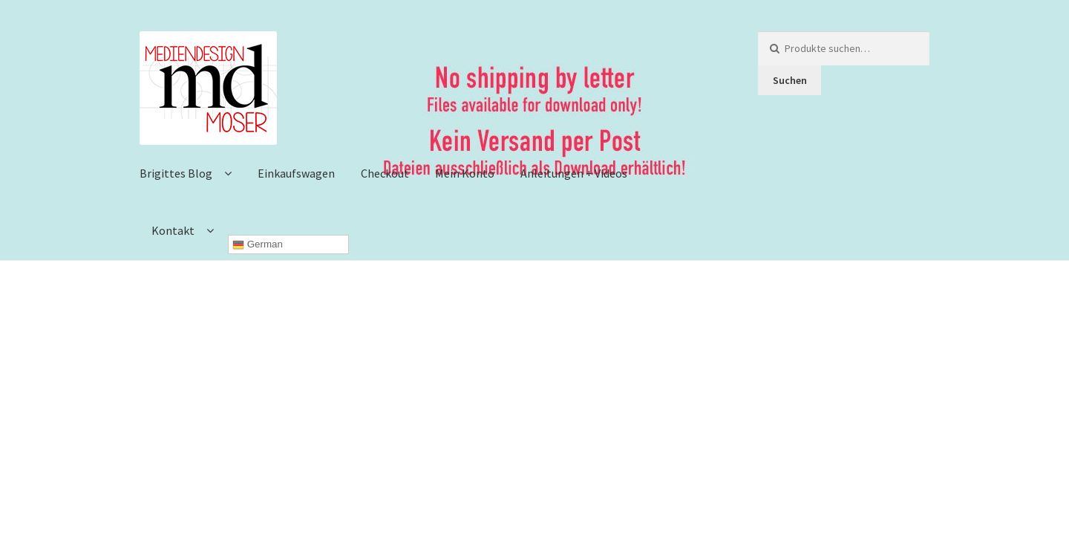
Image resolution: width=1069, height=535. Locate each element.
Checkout (385, 173)
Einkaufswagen (296, 173)
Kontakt (172, 230)
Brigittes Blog (176, 173)
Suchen (790, 80)
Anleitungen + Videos (573, 173)
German (257, 244)
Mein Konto (464, 173)
